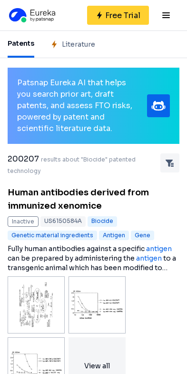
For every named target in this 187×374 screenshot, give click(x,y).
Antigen (114, 235)
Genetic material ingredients (52, 235)
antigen (159, 248)
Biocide (102, 220)
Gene (142, 235)
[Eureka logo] (31, 15)
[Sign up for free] (118, 15)
